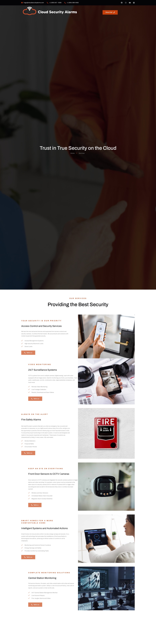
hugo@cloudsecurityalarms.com (32, 2)
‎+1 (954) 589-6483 (71, 2)
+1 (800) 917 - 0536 (54, 2)
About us (80, 9)
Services (90, 9)
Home (71, 9)
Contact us (101, 9)
